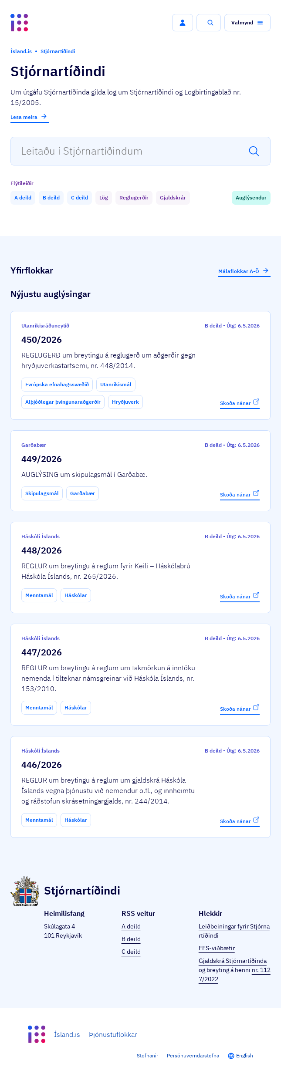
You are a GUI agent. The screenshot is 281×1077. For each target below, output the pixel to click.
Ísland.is (67, 1034)
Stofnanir (147, 1055)
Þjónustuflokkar (113, 1034)
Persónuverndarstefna (193, 1055)
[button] (182, 22)
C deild (131, 951)
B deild (131, 939)
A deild (131, 926)
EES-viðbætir (217, 948)
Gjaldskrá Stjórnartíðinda (233, 961)
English (244, 1055)
